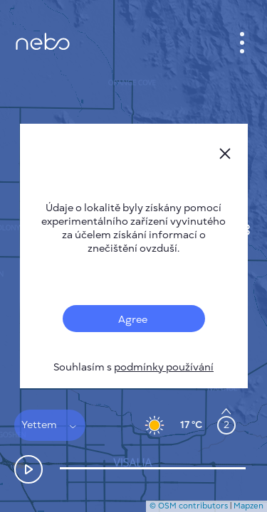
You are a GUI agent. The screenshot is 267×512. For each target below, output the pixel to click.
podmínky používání (164, 367)
